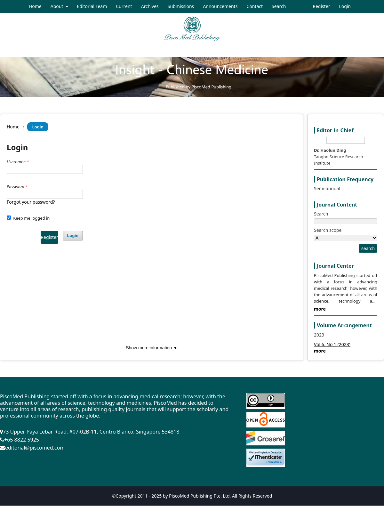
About (57, 6)
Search (279, 6)
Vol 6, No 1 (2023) (332, 344)
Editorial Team (92, 6)
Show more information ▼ (152, 347)
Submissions (181, 6)
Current (124, 6)
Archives (150, 6)
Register (321, 6)
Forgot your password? (31, 202)
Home (35, 6)
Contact (254, 6)
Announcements (220, 6)
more (320, 309)
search (368, 248)
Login (345, 6)
